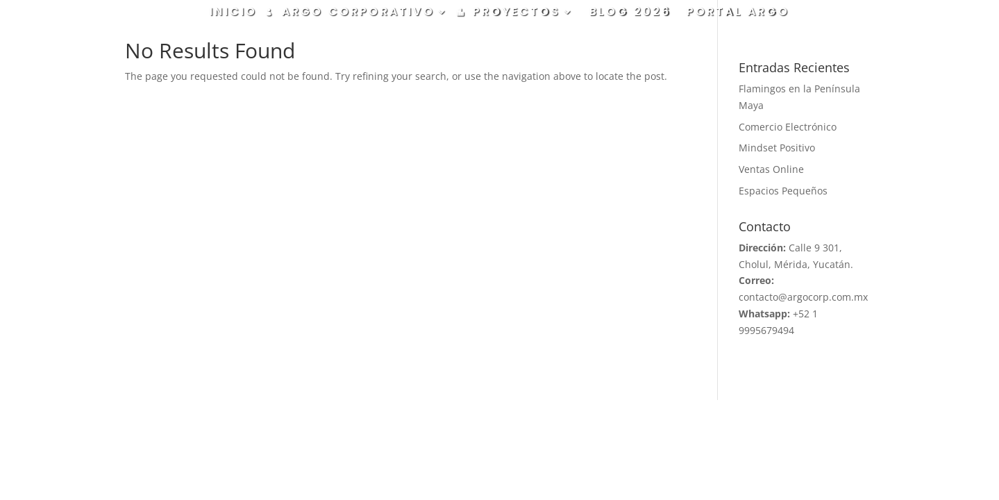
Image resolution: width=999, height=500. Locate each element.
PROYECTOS (516, 13)
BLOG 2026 (630, 13)
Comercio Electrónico (788, 126)
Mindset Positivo (777, 147)
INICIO (233, 13)
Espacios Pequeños (783, 190)
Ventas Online (771, 169)
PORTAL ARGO (738, 13)
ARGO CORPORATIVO (358, 13)
